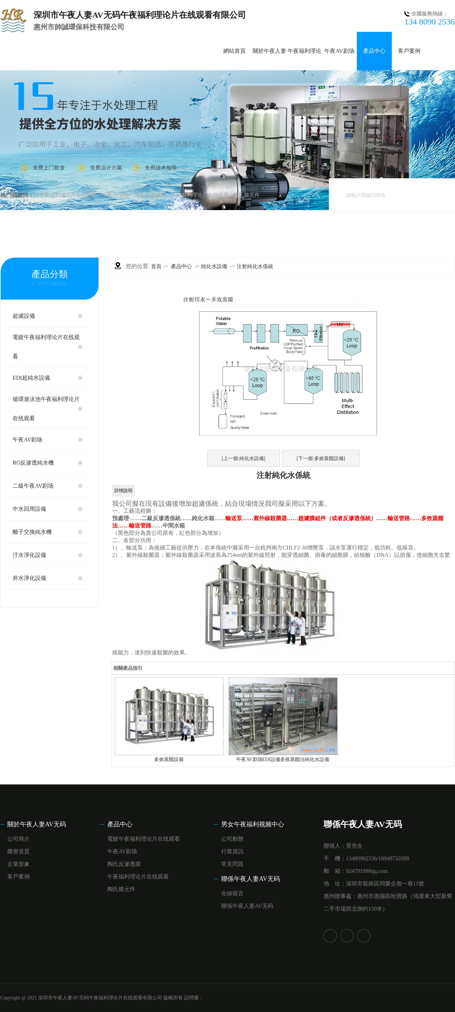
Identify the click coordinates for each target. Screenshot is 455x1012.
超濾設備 (24, 316)
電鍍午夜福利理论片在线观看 (46, 346)
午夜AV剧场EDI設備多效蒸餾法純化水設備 (282, 759)
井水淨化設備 (29, 578)
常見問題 (232, 864)
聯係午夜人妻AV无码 (250, 878)
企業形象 (18, 864)
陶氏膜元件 (246, 195)
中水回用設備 (29, 509)
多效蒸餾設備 (168, 759)
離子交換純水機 (32, 532)
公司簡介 (18, 839)
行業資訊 (232, 851)
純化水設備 (214, 266)
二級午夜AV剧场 (33, 486)
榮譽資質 (18, 851)
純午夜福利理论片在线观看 (65, 195)
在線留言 (232, 893)
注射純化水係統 (255, 266)
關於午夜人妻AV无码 (36, 824)
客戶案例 (409, 51)
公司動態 (232, 839)
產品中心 (374, 51)
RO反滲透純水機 (33, 463)
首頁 (156, 266)
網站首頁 (234, 51)
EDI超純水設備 (31, 378)
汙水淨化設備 (29, 555)
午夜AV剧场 (339, 51)
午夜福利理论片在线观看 (200, 195)
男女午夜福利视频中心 (252, 824)
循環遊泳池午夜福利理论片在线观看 (46, 408)
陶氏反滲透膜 (150, 195)
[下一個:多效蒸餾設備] (321, 458)
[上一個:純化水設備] (243, 458)
